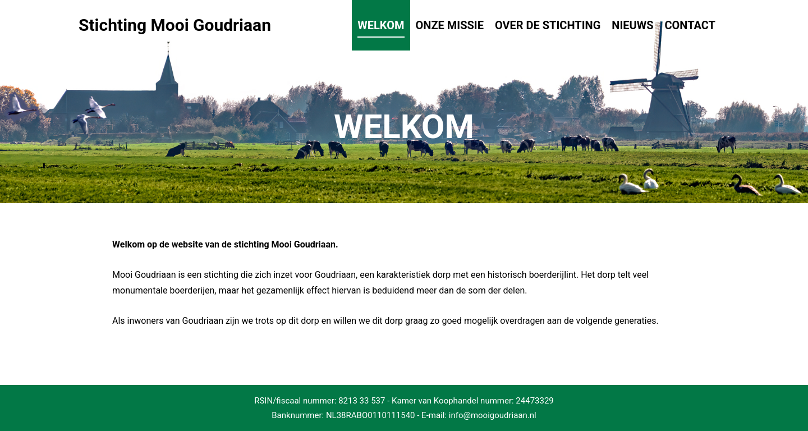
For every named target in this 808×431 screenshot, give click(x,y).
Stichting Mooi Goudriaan (135, 25)
